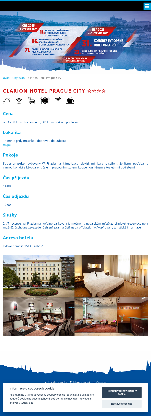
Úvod (6, 78)
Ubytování (19, 78)
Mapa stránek (81, 382)
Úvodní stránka (57, 382)
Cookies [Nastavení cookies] (101, 382)
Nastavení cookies (121, 403)
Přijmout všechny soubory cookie (122, 392)
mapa (7, 145)
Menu (147, 6)
